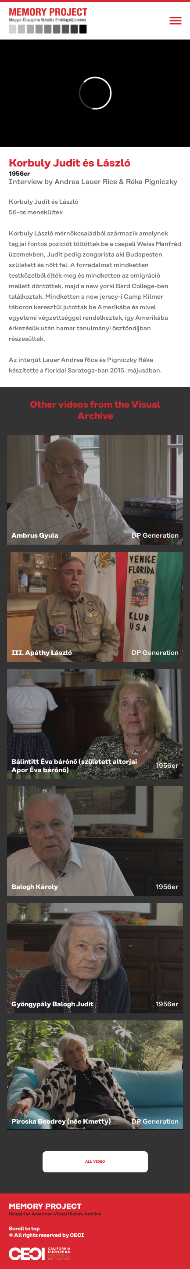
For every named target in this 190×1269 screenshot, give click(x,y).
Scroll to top (24, 1229)
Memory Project (95, 1210)
